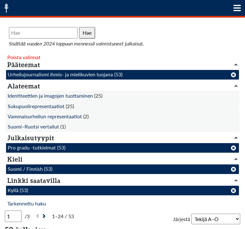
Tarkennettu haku (26, 203)
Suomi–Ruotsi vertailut (33, 126)
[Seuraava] (45, 216)
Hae (87, 33)
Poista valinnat (24, 57)
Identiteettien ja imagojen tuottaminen (50, 96)
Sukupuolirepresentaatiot (36, 106)
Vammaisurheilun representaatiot (45, 116)
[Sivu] (13, 216)
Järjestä (181, 219)
